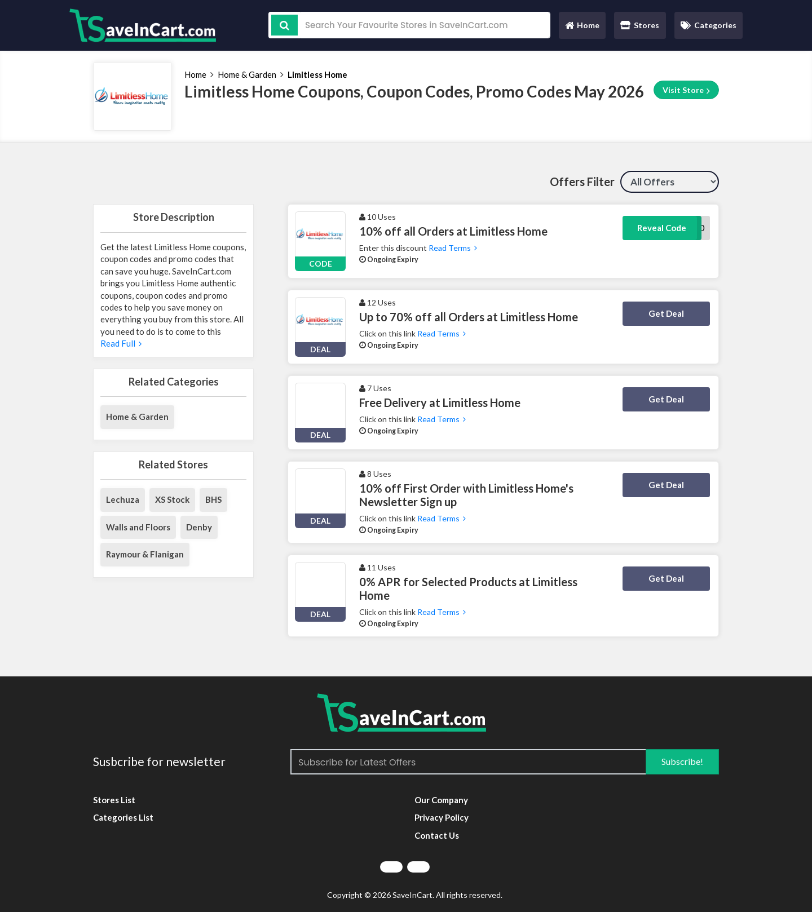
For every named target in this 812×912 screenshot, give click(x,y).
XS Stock (172, 499)
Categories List (123, 817)
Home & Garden (247, 74)
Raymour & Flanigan (145, 554)
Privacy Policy (441, 817)
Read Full (121, 343)
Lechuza (122, 499)
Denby (199, 527)
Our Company (441, 800)
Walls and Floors (138, 527)
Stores (639, 25)
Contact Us (436, 835)
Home (581, 28)
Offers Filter (582, 181)
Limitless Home (317, 74)
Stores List (114, 800)
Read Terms (452, 248)
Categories (708, 25)
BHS (213, 499)
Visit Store (686, 90)
